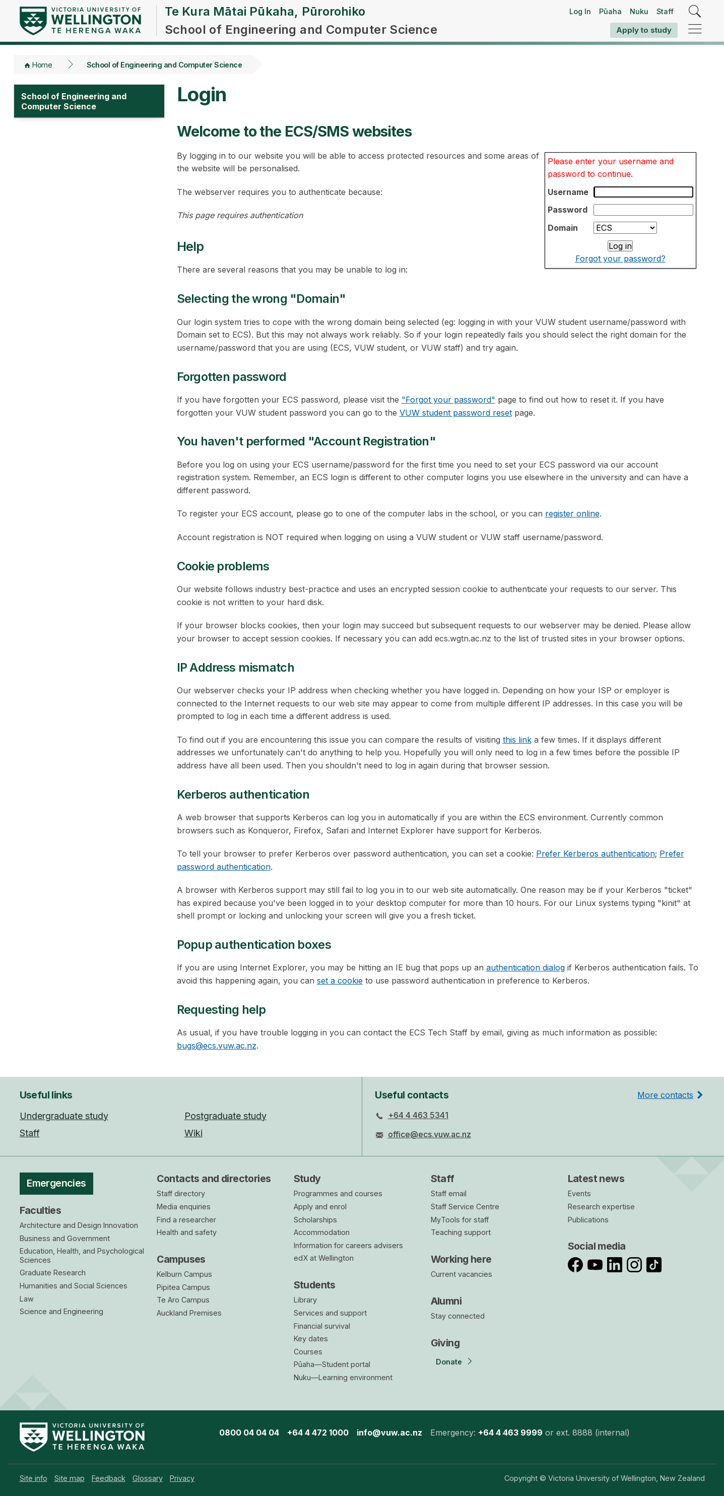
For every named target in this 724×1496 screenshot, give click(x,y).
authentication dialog (525, 967)
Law (27, 1298)
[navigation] (695, 29)
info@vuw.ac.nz (389, 1432)
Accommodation (322, 1232)
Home (42, 64)
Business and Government (65, 1238)
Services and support (330, 1313)
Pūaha (610, 11)
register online (572, 513)
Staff (665, 11)
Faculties (40, 1210)
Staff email (449, 1193)
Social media (597, 1246)
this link (517, 740)
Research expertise (601, 1206)
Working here (461, 1259)
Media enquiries (184, 1206)
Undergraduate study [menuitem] (64, 1116)
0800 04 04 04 (249, 1432)
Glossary (148, 1478)
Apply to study (644, 30)
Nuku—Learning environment (343, 1377)
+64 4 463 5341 (418, 1115)
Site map (69, 1478)
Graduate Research (53, 1272)
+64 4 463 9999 (510, 1432)
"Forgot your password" (448, 400)
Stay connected (458, 1316)
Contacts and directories (214, 1179)
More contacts (665, 1095)
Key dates (311, 1338)
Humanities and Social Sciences (73, 1285)
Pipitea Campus (183, 1287)
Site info (33, 1478)
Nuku (639, 11)
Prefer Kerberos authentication (595, 854)
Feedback (108, 1478)
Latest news (596, 1179)
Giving (445, 1343)
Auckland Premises (189, 1313)
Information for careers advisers (348, 1245)
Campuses (181, 1259)
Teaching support (461, 1232)
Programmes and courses (338, 1193)
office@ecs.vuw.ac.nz (429, 1134)
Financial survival (322, 1326)
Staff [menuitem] (30, 1133)
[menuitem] (33, 1478)
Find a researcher (186, 1219)
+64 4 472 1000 (318, 1432)
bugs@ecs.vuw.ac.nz (216, 1045)
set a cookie (340, 980)
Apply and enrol (320, 1206)
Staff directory (181, 1193)
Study (307, 1179)
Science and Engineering (61, 1311)
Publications (588, 1219)
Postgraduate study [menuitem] (225, 1116)
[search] (695, 12)
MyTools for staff (460, 1219)
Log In (580, 11)
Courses (308, 1351)
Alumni (446, 1301)
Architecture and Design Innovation (79, 1225)
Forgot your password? (620, 258)
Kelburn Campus (184, 1274)
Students (315, 1285)
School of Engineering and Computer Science (164, 64)
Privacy (182, 1478)
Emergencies (56, 1183)
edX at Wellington (324, 1258)
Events (579, 1193)
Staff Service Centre (465, 1206)
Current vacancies (461, 1274)
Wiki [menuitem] (193, 1133)
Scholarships (315, 1219)
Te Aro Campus (183, 1299)
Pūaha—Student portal (332, 1364)
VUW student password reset (456, 413)
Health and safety (187, 1232)
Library (305, 1299)
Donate (449, 1361)
